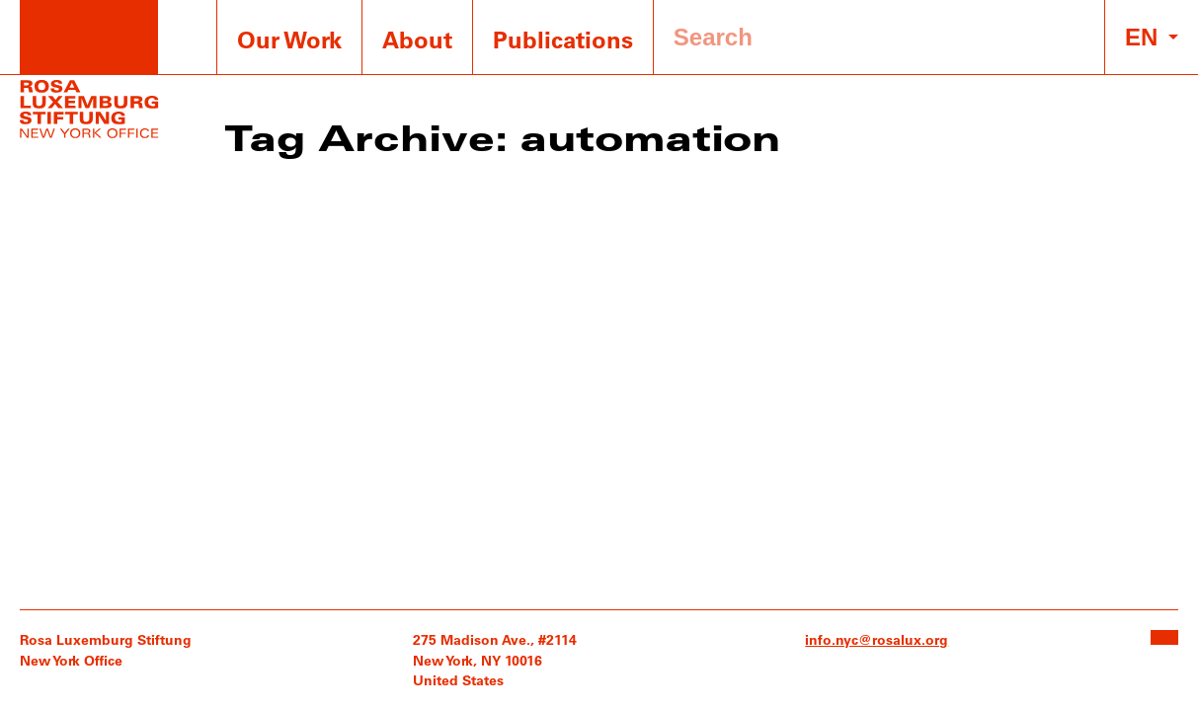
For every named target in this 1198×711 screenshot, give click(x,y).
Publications (563, 39)
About (417, 39)
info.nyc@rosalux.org (876, 639)
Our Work (289, 39)
